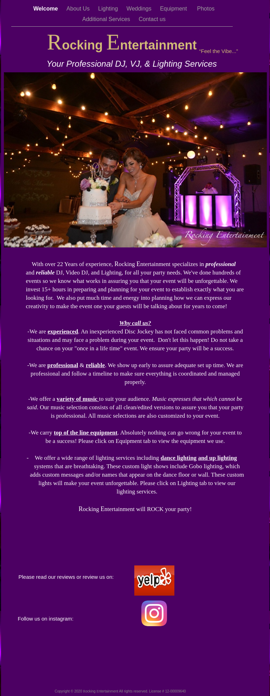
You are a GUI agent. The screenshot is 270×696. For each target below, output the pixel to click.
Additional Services (107, 19)
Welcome (46, 9)
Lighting (109, 9)
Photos (206, 9)
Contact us (152, 19)
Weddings (140, 9)
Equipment (175, 9)
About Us (78, 9)
